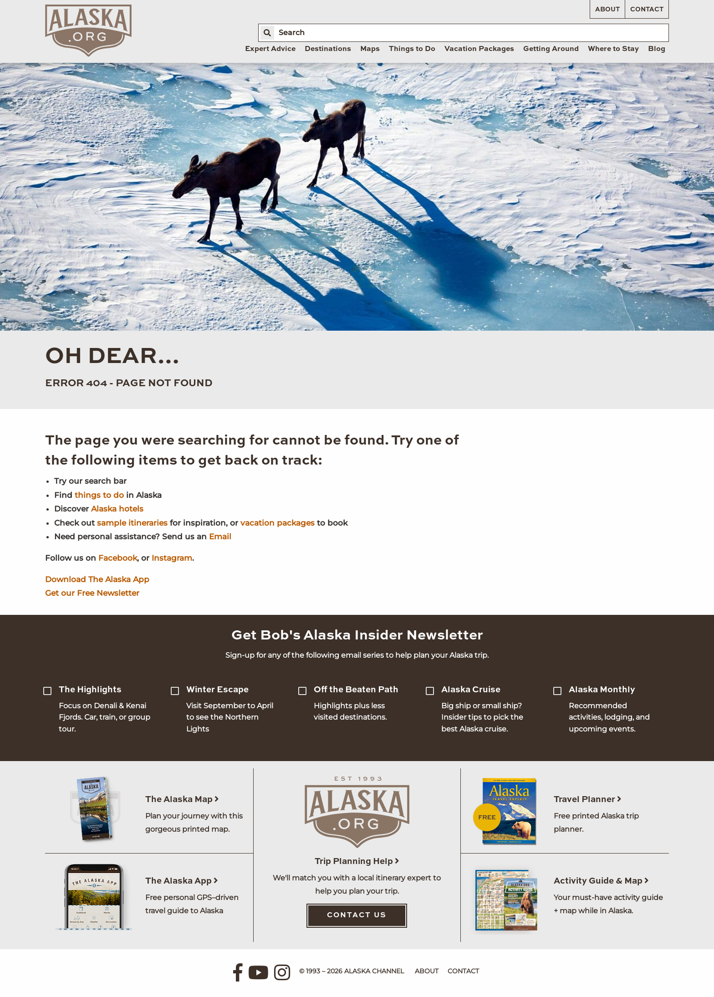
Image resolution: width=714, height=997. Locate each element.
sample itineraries (132, 522)
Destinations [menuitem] (328, 49)
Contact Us (357, 915)
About (607, 9)
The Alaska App (181, 881)
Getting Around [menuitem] (551, 49)
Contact (646, 9)
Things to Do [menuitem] (412, 49)
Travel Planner (588, 799)
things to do (99, 495)
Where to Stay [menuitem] (613, 49)
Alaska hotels (117, 508)
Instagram (172, 557)
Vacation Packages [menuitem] (479, 49)
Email (220, 536)
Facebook (117, 557)
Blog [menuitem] (656, 49)
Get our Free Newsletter (92, 593)
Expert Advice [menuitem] (270, 49)
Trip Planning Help (357, 861)
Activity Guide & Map (601, 881)
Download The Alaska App (97, 579)
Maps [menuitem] (370, 49)
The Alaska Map (182, 799)
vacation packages (277, 522)
